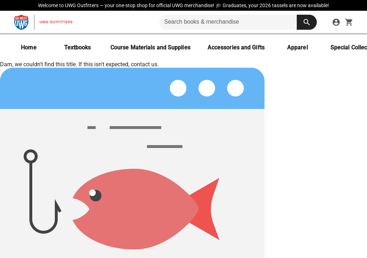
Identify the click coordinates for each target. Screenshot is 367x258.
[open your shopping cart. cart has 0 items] (349, 22)
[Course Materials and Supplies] (150, 47)
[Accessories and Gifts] (236, 47)
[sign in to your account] (336, 22)
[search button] (307, 22)
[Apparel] (297, 47)
